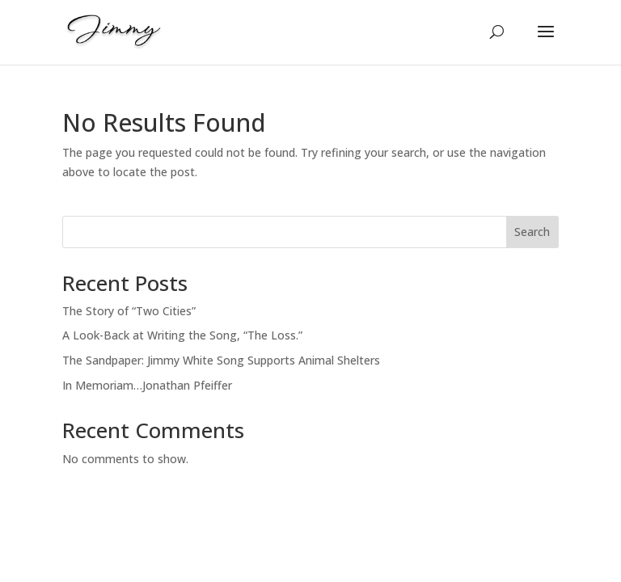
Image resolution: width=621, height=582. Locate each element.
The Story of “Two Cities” (129, 310)
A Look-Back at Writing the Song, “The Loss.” (182, 335)
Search (532, 231)
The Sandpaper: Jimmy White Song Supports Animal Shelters (221, 360)
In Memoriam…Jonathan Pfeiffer (147, 385)
